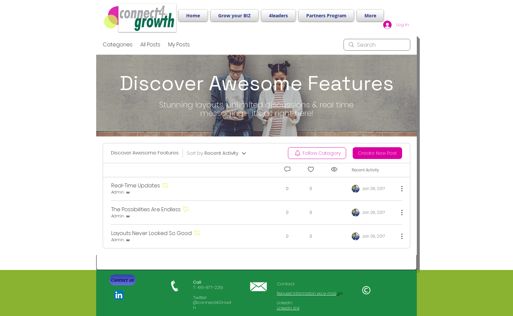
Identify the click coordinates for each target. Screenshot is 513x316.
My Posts (179, 44)
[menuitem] (317, 153)
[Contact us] (122, 280)
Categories (118, 44)
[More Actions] (398, 189)
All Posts (150, 44)
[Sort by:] (217, 153)
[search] (377, 45)
